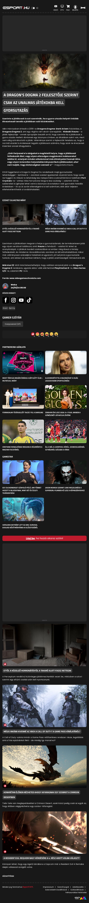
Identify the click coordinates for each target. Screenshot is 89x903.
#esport (5, 308)
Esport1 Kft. (28, 887)
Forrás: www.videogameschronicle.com (21, 278)
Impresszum (48, 887)
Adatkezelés (78, 887)
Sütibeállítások (77, 889)
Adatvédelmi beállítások (56, 889)
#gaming (12, 308)
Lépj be (30, 538)
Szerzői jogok (63, 887)
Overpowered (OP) (13, 324)
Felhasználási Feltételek (76, 892)
